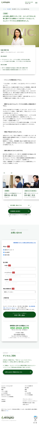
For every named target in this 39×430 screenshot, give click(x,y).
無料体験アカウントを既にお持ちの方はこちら (24, 242)
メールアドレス (8, 272)
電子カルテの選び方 (5, 395)
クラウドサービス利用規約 (7, 396)
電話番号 (7, 279)
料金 (26, 391)
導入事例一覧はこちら (19, 205)
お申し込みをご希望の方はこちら (18, 372)
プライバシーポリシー (28, 399)
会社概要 (3, 401)
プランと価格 (4, 391)
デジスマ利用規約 (29, 395)
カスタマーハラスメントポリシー (30, 401)
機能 (2, 389)
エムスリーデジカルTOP (6, 386)
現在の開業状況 (7, 289)
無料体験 (6, 255)
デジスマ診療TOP (29, 386)
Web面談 (6, 252)
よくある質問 (4, 393)
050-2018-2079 (29, 2)
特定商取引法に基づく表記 (29, 402)
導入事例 (9, 9)
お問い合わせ (26, 404)
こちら (6, 410)
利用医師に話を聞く (19, 211)
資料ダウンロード (8, 250)
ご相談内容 (6, 298)
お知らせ (3, 399)
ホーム (4, 9)
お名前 (6, 265)
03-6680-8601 (19, 334)
